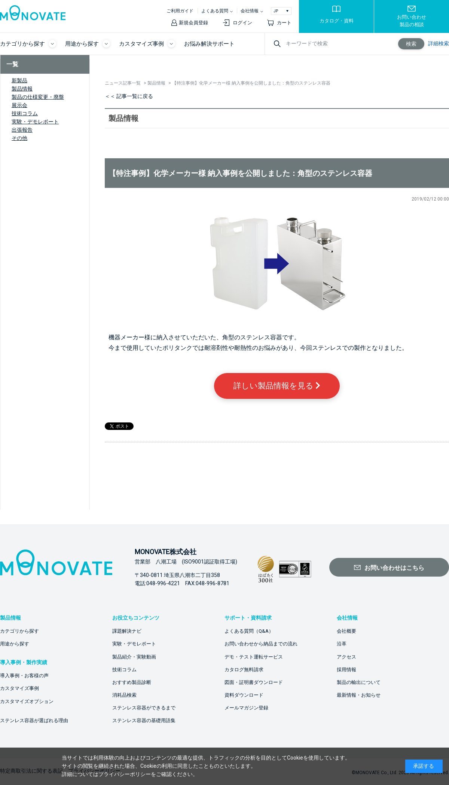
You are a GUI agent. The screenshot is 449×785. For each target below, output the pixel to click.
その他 (19, 138)
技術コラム (25, 113)
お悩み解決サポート (209, 43)
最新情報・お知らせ (359, 695)
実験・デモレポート (35, 122)
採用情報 (346, 669)
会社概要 (346, 631)
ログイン (242, 22)
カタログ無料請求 (243, 669)
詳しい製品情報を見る (276, 385)
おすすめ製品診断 (131, 682)
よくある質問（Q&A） (249, 631)
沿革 (341, 644)
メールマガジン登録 (246, 708)
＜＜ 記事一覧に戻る (129, 96)
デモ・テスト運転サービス (253, 657)
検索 (411, 44)
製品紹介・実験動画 (134, 657)
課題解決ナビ (126, 631)
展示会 (19, 105)
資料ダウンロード (243, 695)
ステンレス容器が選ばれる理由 (34, 720)
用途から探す (14, 644)
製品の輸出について (359, 682)
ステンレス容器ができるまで (143, 708)
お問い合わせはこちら (394, 567)
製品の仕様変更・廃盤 (38, 97)
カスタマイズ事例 (19, 688)
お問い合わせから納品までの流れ (260, 644)
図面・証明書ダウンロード (253, 682)
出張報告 (22, 130)
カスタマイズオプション (27, 701)
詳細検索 (438, 43)
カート (284, 22)
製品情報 (22, 89)
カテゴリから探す (19, 631)
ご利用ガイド (180, 10)
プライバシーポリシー (124, 774)
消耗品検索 (124, 695)
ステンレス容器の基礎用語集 (143, 720)
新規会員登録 (193, 22)
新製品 (19, 80)
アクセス (346, 657)
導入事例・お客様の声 (24, 675)
